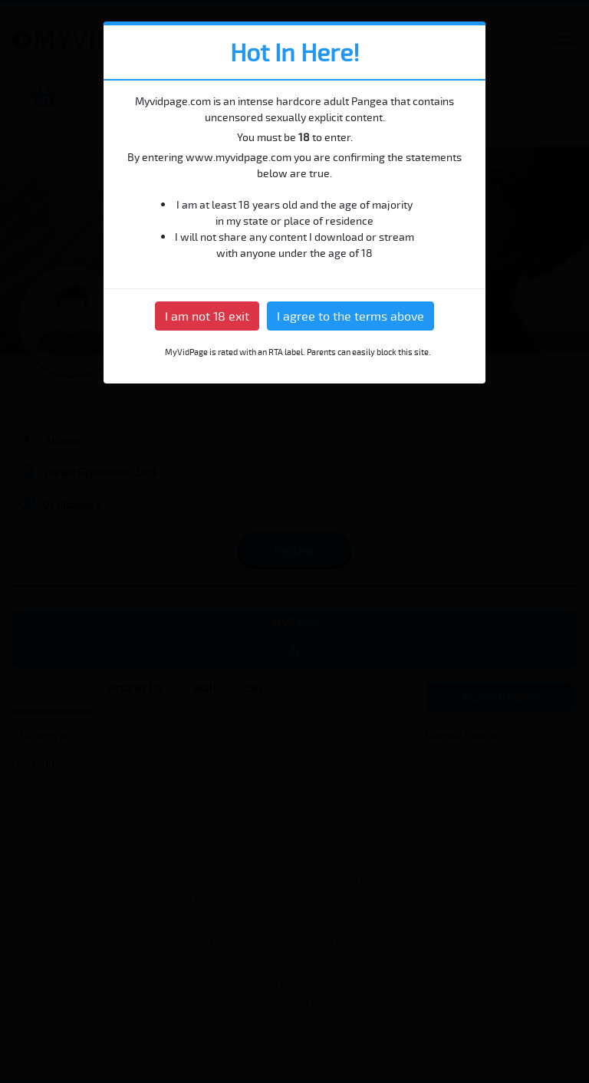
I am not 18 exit (207, 316)
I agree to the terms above (350, 316)
